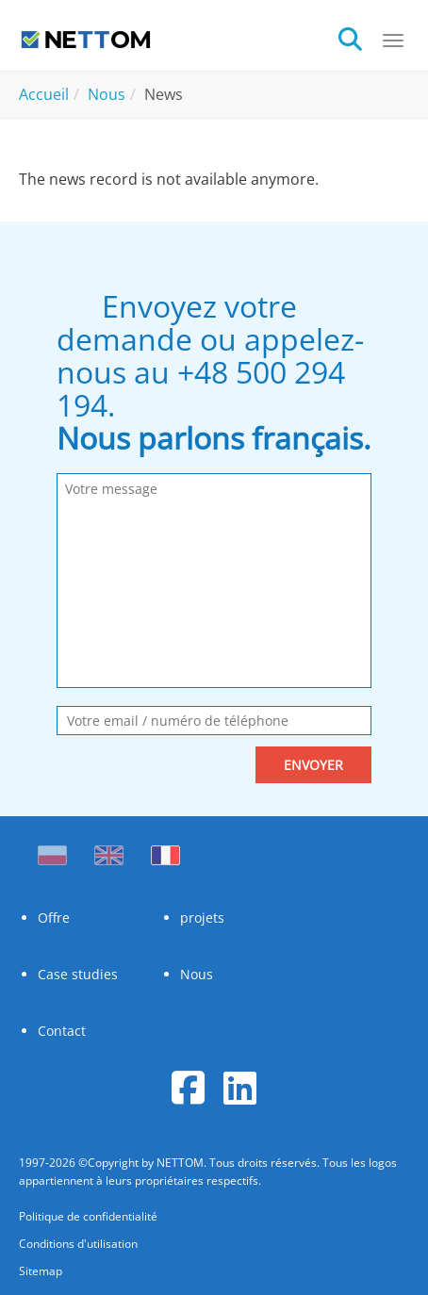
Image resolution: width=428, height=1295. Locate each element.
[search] (359, 37)
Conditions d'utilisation (78, 1244)
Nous (196, 974)
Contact (62, 1031)
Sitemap (40, 1271)
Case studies (78, 974)
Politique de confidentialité (88, 1216)
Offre (54, 917)
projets (202, 917)
